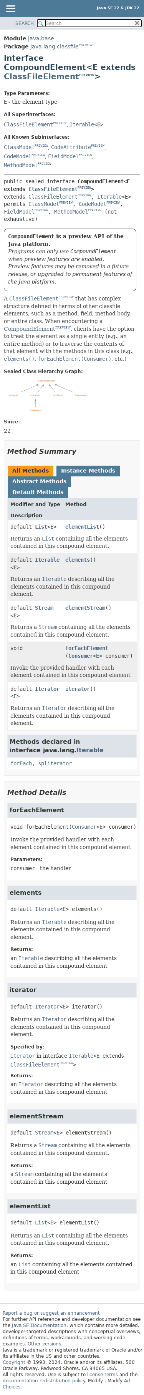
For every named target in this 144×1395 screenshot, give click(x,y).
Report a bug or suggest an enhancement (51, 1313)
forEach (21, 763)
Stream (44, 608)
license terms (102, 1374)
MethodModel (21, 165)
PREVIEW (86, 45)
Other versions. (45, 1344)
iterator (77, 689)
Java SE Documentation (39, 1325)
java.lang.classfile (54, 46)
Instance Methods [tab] (88, 471)
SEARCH (24, 23)
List (41, 527)
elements (77, 560)
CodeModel (17, 156)
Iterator (47, 689)
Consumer (80, 656)
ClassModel (19, 147)
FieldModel (63, 156)
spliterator (55, 763)
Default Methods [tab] (37, 492)
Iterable (82, 124)
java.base (41, 38)
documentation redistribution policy (44, 1380)
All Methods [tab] (30, 471)
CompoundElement (29, 329)
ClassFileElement (41, 76)
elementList (82, 527)
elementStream (85, 608)
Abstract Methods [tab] (39, 481)
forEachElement (86, 648)
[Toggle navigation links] (10, 9)
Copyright (14, 1362)
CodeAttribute (71, 147)
